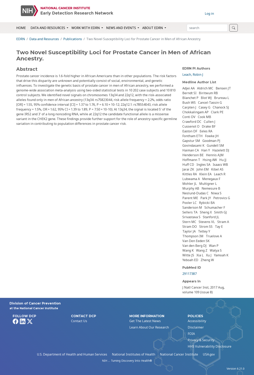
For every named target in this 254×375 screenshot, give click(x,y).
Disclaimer (196, 327)
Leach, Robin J (192, 74)
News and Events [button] (121, 28)
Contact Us (79, 321)
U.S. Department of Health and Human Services (72, 354)
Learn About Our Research (149, 327)
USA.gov (209, 354)
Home (21, 28)
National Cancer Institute (179, 354)
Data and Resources (44, 39)
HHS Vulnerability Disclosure (209, 346)
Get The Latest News (145, 321)
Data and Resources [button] (48, 28)
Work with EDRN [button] (86, 28)
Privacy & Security (201, 340)
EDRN (20, 39)
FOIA (191, 333)
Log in (209, 13)
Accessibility (197, 321)
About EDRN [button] (153, 28)
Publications (72, 39)
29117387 (189, 273)
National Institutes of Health (133, 354)
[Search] (207, 28)
